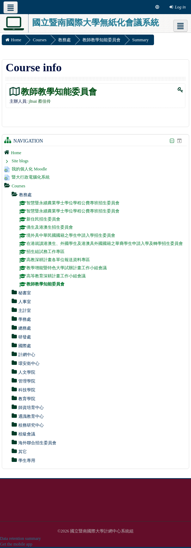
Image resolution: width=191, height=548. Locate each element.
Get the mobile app (16, 544)
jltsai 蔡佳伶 (39, 101)
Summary (140, 39)
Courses (18, 185)
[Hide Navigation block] (171, 141)
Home (16, 152)
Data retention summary (20, 538)
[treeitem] (95, 152)
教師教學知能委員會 (59, 91)
